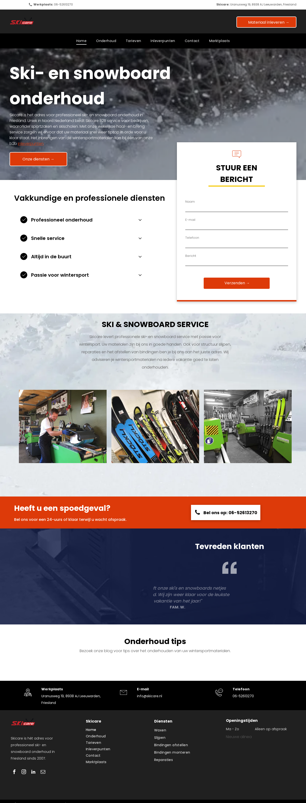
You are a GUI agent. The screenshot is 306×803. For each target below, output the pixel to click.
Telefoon (192, 237)
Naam (190, 201)
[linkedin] (33, 772)
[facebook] (14, 772)
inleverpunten (31, 143)
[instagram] (23, 772)
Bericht (190, 256)
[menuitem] (81, 41)
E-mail (190, 219)
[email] (42, 772)
